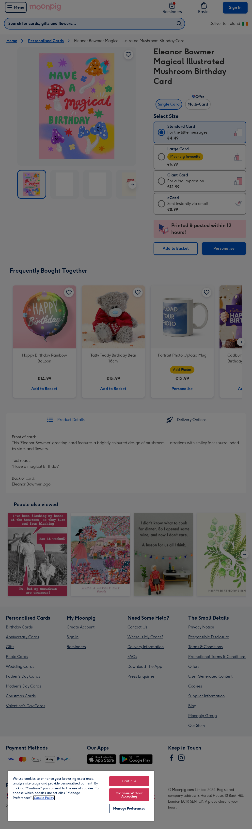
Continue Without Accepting (129, 794)
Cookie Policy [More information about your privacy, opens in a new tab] (44, 798)
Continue (129, 781)
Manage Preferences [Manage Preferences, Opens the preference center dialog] (129, 808)
